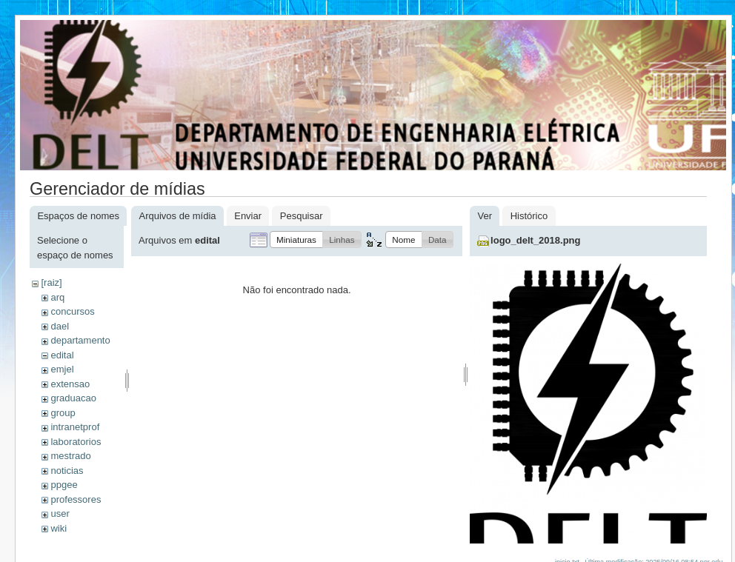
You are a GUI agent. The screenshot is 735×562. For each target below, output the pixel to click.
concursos (72, 311)
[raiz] (51, 282)
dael (59, 326)
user (59, 513)
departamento (80, 340)
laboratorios (75, 441)
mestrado (70, 455)
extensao (70, 383)
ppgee (63, 484)
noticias (66, 470)
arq (57, 297)
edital (61, 355)
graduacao (73, 398)
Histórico (529, 215)
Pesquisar (301, 215)
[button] (296, 239)
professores (75, 499)
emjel (61, 369)
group (62, 412)
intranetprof (74, 426)
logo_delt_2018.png (535, 240)
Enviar (248, 215)
